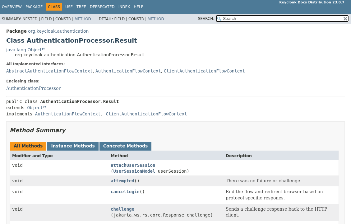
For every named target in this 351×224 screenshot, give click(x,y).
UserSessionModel (134, 171)
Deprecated (102, 7)
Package (34, 7)
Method (83, 19)
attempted (122, 180)
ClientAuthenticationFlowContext (204, 70)
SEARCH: (206, 18)
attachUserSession (133, 165)
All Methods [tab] (28, 145)
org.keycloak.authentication (58, 31)
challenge (122, 209)
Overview (12, 7)
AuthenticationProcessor (33, 88)
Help (138, 7)
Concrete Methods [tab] (125, 145)
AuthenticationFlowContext (128, 70)
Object (35, 107)
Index (124, 7)
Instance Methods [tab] (73, 145)
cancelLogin (125, 191)
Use (69, 7)
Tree (81, 7)
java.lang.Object (24, 49)
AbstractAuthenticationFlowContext (49, 70)
